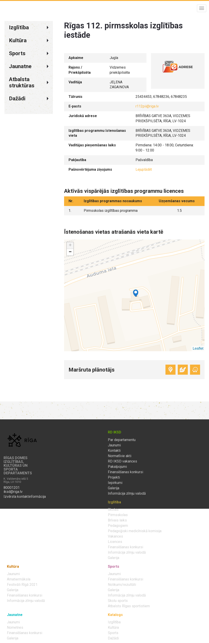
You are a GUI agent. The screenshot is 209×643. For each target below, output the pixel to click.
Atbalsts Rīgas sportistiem (129, 606)
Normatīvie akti (119, 456)
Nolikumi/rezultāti (122, 584)
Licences (115, 541)
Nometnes (15, 627)
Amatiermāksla (18, 579)
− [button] (70, 252)
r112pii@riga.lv (147, 106)
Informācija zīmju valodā (127, 493)
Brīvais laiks (117, 520)
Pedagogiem (118, 525)
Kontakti (114, 450)
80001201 (12, 487)
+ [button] (70, 245)
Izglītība (114, 622)
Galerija (113, 488)
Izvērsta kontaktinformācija (25, 496)
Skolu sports (118, 600)
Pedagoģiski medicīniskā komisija (134, 531)
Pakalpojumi (117, 466)
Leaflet (198, 348)
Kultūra (113, 627)
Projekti (114, 477)
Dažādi (113, 638)
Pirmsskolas (118, 515)
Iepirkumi (115, 482)
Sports (113, 633)
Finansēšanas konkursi (125, 472)
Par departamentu (122, 439)
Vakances (115, 536)
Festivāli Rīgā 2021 (22, 584)
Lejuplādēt (144, 169)
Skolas (113, 509)
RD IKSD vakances (122, 461)
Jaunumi (114, 445)
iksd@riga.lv (13, 491)
